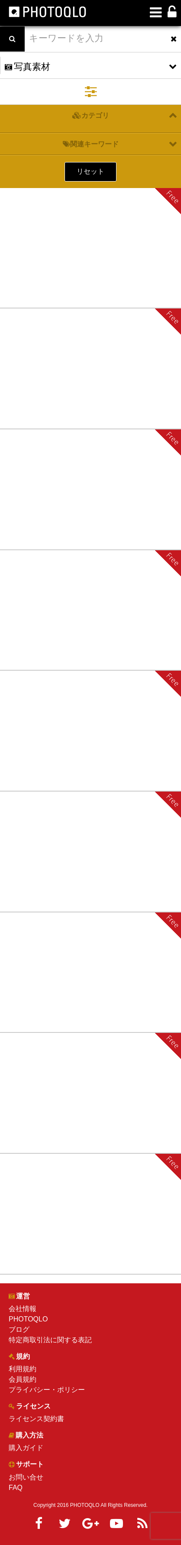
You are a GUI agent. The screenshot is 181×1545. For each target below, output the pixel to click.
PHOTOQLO (28, 1319)
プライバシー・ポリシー (47, 1389)
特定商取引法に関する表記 (50, 1340)
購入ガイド (26, 1447)
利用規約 (22, 1369)
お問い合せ (26, 1477)
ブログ (19, 1329)
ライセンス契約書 (36, 1418)
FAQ (16, 1487)
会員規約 (22, 1379)
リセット (90, 171)
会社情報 (22, 1308)
